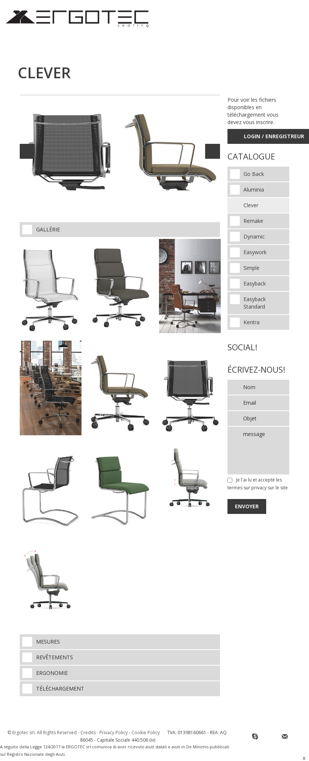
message (258, 450)
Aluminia (253, 189)
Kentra (251, 322)
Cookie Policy (145, 732)
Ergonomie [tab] (45, 673)
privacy (259, 487)
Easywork (255, 252)
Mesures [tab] (41, 642)
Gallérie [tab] (41, 229)
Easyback (254, 283)
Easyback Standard (254, 303)
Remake (253, 220)
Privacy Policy (113, 732)
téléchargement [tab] (53, 689)
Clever (250, 205)
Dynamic (254, 236)
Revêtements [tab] (47, 657)
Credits (88, 732)
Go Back (253, 173)
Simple (251, 267)
